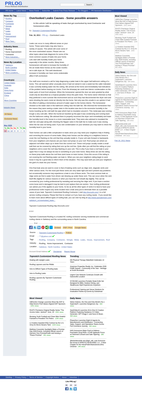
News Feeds (34, 11)
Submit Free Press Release (64, 11)
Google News (80, 228)
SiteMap (9, 377)
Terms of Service (36, 377)
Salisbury (9, 65)
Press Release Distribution (16, 5)
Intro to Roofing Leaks (38, 273)
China (6, 95)
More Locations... (12, 73)
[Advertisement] (91, 54)
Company (9, 21)
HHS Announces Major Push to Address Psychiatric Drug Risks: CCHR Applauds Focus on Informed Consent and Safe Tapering (87, 332)
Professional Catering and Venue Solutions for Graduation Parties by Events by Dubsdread (87, 290)
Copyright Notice (52, 377)
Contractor (10, 24)
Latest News (21, 11)
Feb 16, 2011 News (122, 141)
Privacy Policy (20, 377)
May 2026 (8, 125)
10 (12, 131)
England (7, 93)
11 (8, 131)
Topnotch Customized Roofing (44, 31)
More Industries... (12, 57)
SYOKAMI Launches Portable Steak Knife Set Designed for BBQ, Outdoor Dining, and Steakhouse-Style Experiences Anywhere (87, 283)
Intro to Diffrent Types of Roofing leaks (44, 269)
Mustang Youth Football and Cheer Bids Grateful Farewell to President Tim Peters (47, 317)
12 (5, 131)
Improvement (11, 36)
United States (10, 70)
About (64, 377)
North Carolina (11, 68)
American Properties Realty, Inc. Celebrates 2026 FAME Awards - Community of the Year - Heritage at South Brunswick (88, 268)
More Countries (10, 100)
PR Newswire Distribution (101, 11)
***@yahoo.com (45, 236)
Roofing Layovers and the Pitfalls (42, 264)
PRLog (45, 35)
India (6, 88)
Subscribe (46, 11)
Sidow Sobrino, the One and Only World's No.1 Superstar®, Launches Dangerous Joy (87, 303)
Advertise (73, 377)
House (8, 34)
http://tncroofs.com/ (90, 192)
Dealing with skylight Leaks (40, 260)
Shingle (9, 26)
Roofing (9, 18)
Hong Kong (8, 90)
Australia (7, 85)
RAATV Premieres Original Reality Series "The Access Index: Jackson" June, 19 (47, 311)
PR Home (9, 11)
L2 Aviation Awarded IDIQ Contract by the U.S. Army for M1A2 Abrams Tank (47, 324)
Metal (8, 29)
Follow (68, 233)
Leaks (8, 31)
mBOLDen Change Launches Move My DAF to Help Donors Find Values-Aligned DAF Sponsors (47, 303)
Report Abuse (69, 251)
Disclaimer (57, 251)
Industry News (9, 107)
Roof (7, 39)
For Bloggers (83, 11)
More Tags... (10, 41)
